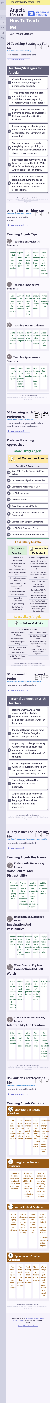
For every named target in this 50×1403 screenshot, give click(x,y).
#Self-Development (18, 51)
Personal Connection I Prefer (3, 27)
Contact (21, 1321)
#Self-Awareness (28, 681)
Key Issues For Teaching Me (3, 32)
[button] (18, 60)
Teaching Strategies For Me (3, 12)
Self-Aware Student (32, 1318)
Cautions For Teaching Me (3, 37)
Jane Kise (24, 665)
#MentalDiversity (12, 419)
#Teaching (28, 51)
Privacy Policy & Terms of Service (28, 1326)
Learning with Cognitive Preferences (3, 22)
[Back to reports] (2, 3)
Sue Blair (21, 200)
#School (9, 51)
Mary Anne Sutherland (31, 200)
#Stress (38, 839)
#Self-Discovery (28, 419)
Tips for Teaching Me (3, 17)
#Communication (12, 681)
